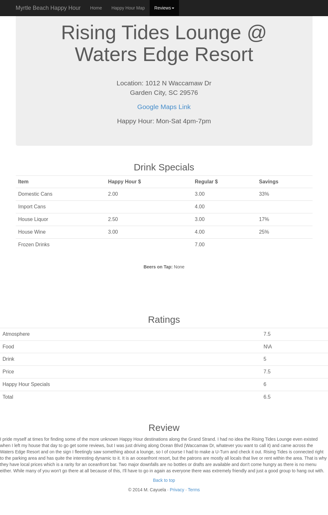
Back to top (164, 480)
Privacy (178, 489)
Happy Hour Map (128, 7)
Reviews (164, 7)
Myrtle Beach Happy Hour (48, 8)
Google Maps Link (164, 106)
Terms (194, 489)
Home (96, 7)
